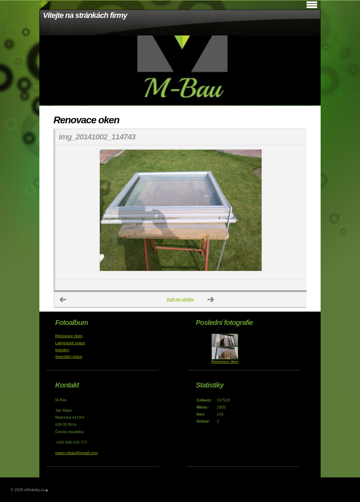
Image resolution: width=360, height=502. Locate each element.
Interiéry (62, 350)
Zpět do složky (180, 299)
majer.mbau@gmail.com (76, 453)
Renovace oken (69, 336)
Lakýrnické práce (70, 343)
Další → (211, 299)
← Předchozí (63, 299)
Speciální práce (68, 356)
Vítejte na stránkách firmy (85, 15)
